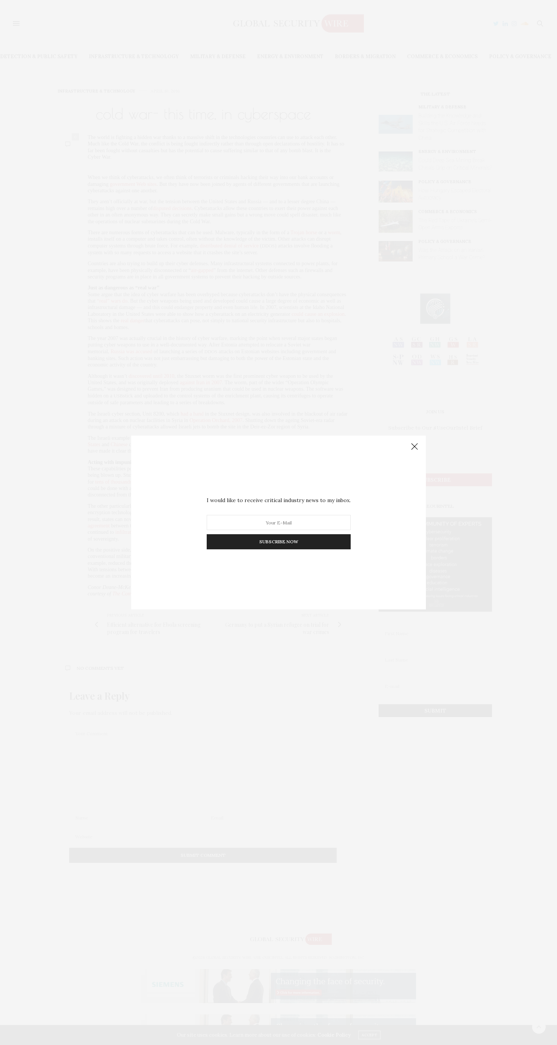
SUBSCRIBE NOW (278, 541)
